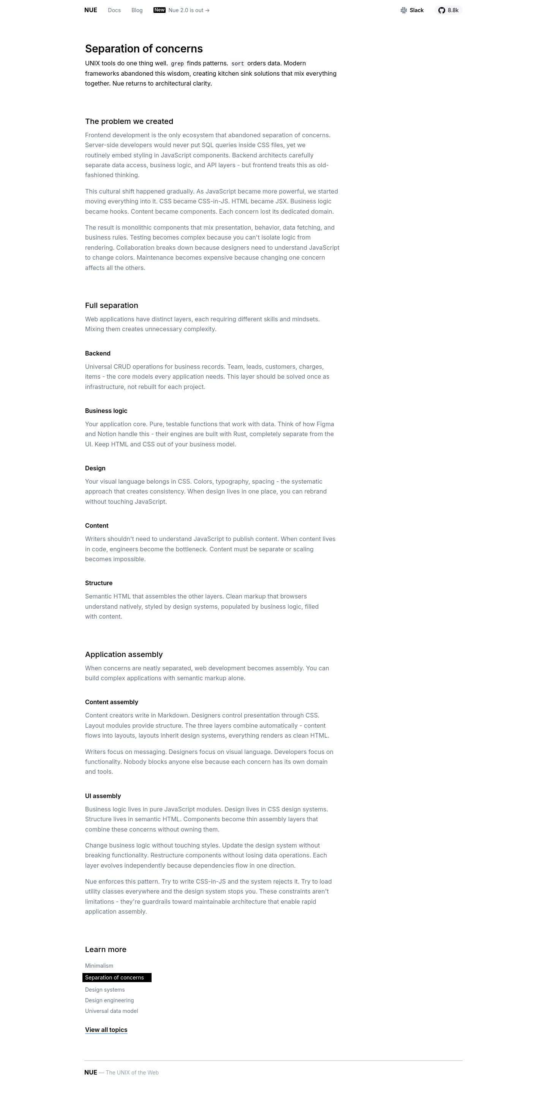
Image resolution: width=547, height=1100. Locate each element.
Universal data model (111, 1011)
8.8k (448, 10)
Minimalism (99, 965)
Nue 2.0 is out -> (181, 10)
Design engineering (109, 1000)
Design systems (105, 989)
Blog (137, 10)
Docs (114, 10)
